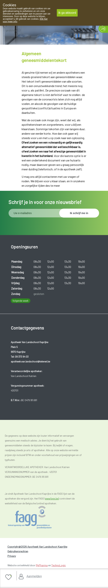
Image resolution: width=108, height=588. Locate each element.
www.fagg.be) (52, 498)
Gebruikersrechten (17, 551)
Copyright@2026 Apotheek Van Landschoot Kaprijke (37, 546)
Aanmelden (34, 576)
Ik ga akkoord (67, 13)
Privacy (11, 556)
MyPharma (42, 565)
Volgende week (20, 300)
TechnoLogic (58, 565)
